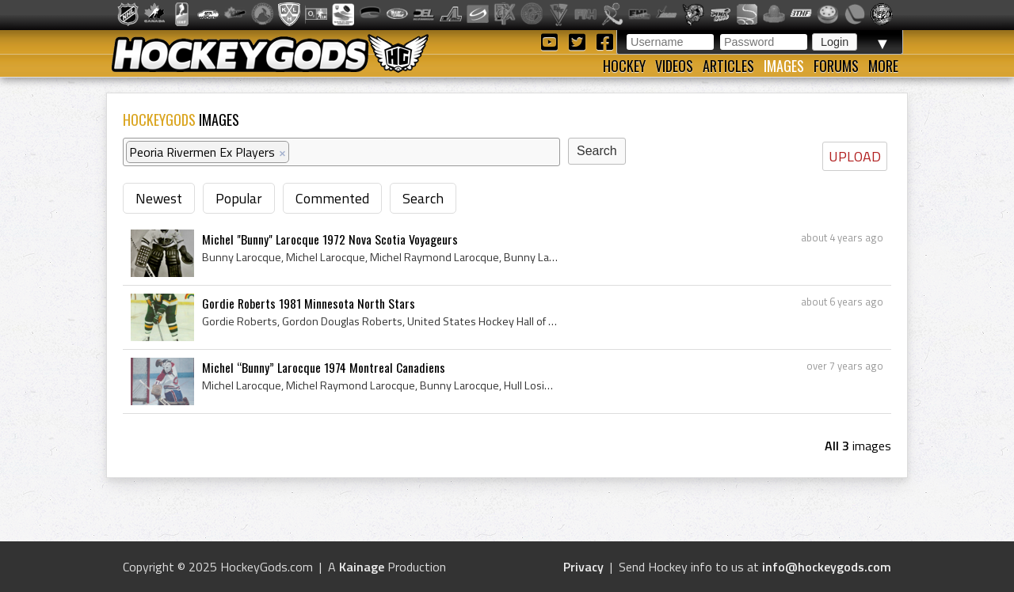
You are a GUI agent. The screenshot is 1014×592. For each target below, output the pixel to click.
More (883, 65)
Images (784, 65)
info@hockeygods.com (826, 566)
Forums (836, 65)
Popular (238, 198)
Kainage (361, 566)
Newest (158, 198)
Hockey (624, 65)
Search (423, 198)
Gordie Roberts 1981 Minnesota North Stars (308, 303)
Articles (728, 65)
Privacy (583, 566)
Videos (674, 65)
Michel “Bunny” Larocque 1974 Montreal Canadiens (323, 367)
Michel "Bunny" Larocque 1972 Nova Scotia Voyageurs (330, 239)
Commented (332, 198)
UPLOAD (855, 156)
